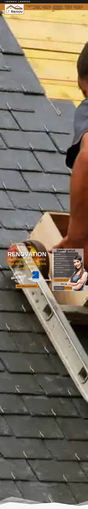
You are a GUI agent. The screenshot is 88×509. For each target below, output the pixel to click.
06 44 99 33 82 (24, 1)
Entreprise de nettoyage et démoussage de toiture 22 (58, 7)
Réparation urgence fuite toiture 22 (47, 7)
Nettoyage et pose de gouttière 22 (37, 7)
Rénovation (27, 254)
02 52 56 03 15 (10, 1)
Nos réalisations (27, 286)
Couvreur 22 (29, 6)
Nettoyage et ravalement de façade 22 (78, 7)
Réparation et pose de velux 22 (68, 7)
